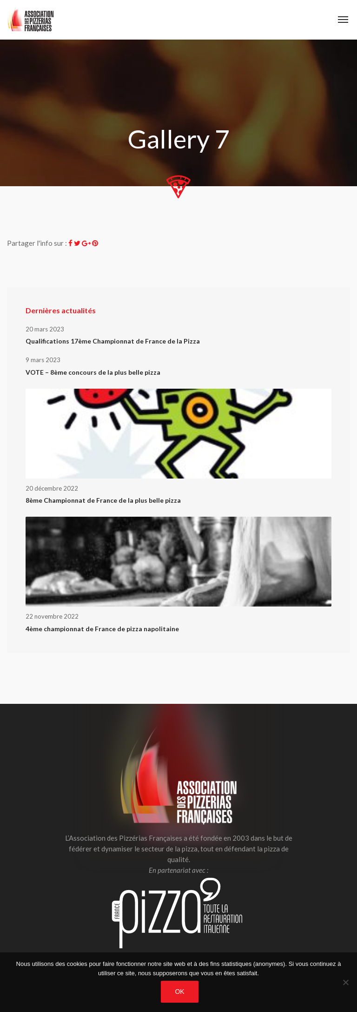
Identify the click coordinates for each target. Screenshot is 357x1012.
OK (179, 991)
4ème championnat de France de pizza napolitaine (102, 629)
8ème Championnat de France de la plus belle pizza (103, 500)
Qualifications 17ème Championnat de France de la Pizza (113, 341)
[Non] (345, 982)
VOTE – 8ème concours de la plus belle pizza (93, 372)
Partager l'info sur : (37, 243)
